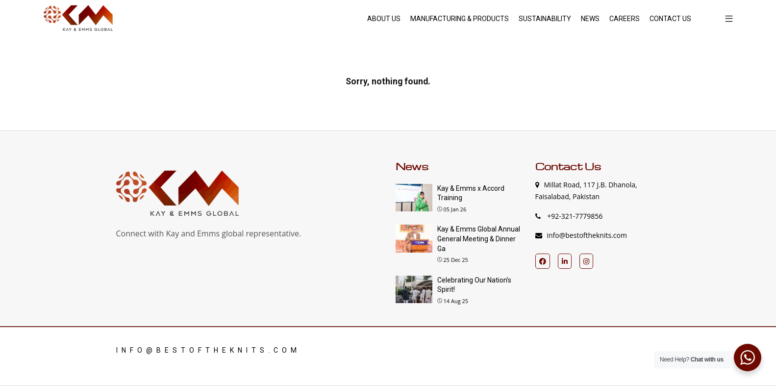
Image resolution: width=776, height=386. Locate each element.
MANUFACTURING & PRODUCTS (459, 19)
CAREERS (624, 19)
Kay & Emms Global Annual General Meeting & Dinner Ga (478, 238)
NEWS (590, 19)
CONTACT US (670, 19)
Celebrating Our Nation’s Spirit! (474, 285)
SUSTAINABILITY (545, 19)
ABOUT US (384, 19)
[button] (725, 18)
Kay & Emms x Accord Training (470, 193)
